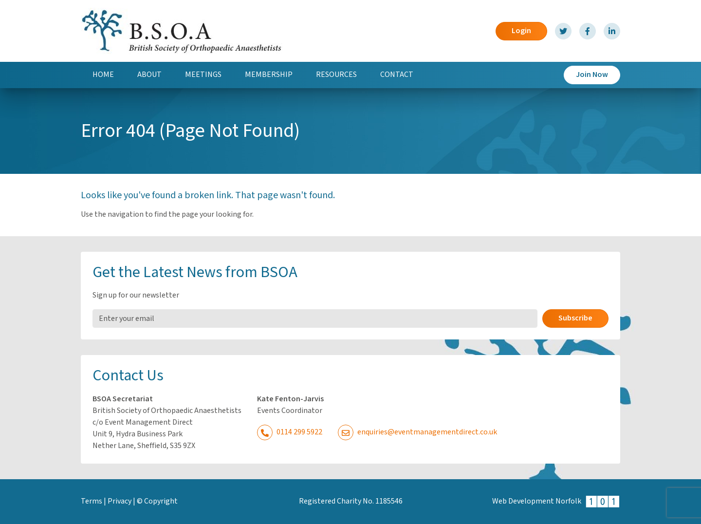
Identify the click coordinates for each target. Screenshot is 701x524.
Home (103, 75)
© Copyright (157, 501)
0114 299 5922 (289, 432)
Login (521, 31)
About (149, 75)
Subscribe (575, 318)
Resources (336, 75)
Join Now (592, 75)
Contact (396, 75)
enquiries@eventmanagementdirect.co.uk (417, 432)
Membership (269, 75)
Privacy (119, 501)
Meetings (203, 75)
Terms (91, 501)
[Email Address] (314, 318)
